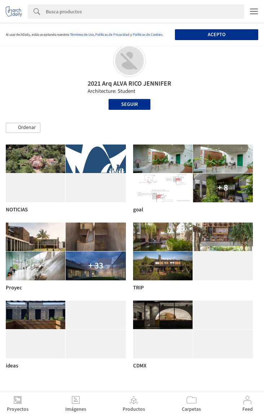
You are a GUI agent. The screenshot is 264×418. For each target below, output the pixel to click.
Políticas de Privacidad (112, 34)
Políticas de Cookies (147, 34)
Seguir (129, 104)
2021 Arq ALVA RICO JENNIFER (129, 83)
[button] (23, 128)
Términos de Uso (82, 34)
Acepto (216, 34)
